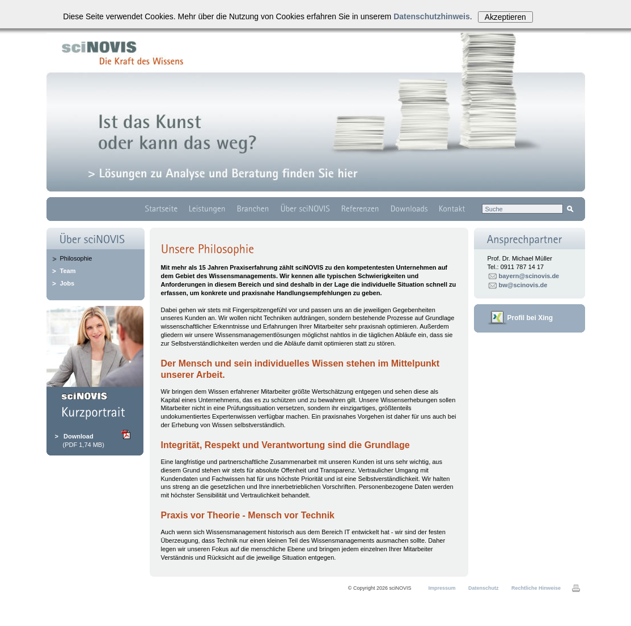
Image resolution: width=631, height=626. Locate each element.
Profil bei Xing (530, 318)
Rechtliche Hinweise (536, 588)
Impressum (442, 588)
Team (68, 270)
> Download (74, 436)
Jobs (67, 283)
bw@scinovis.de (523, 285)
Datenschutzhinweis (431, 16)
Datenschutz (483, 588)
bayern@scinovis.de (529, 275)
